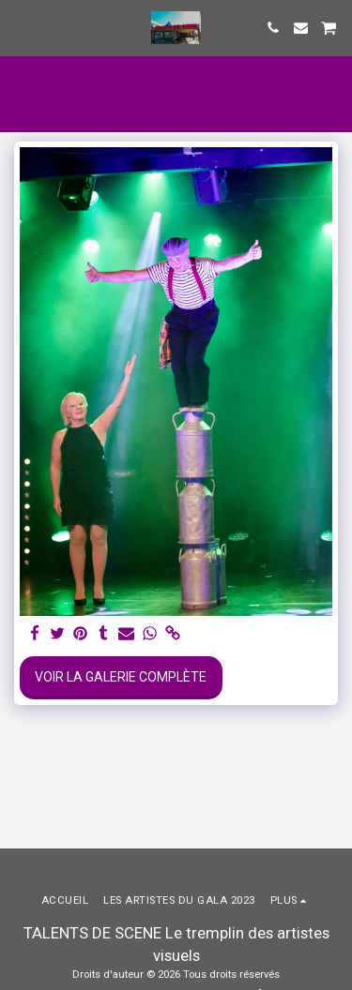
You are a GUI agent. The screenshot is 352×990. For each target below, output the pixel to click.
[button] (21, 27)
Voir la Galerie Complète (121, 676)
